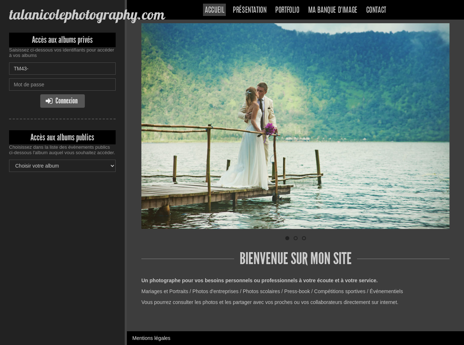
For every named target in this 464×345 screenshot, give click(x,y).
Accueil (214, 10)
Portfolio (287, 10)
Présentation (249, 10)
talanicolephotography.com (87, 14)
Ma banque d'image (332, 10)
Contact (376, 10)
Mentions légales (151, 338)
